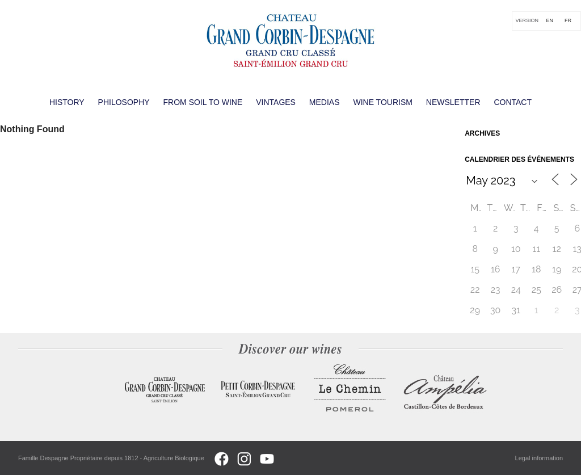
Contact (513, 102)
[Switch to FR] (568, 21)
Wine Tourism (382, 102)
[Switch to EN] (549, 21)
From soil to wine (203, 102)
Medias (324, 102)
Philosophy (124, 102)
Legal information (539, 458)
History (67, 102)
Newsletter (453, 102)
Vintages (276, 102)
